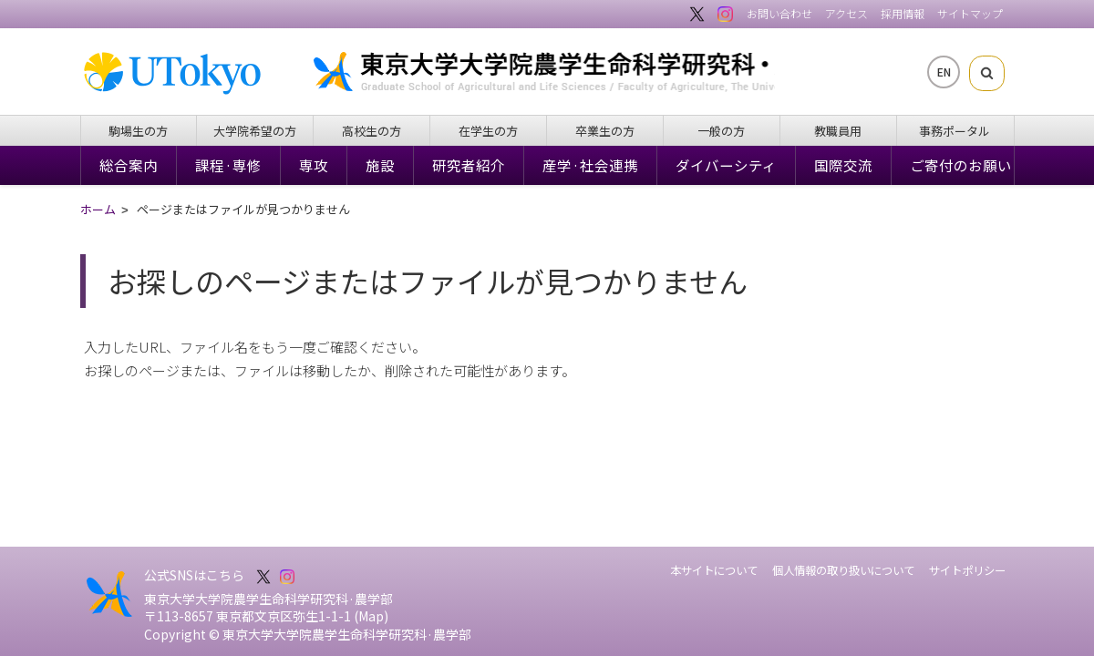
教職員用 (838, 130)
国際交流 (843, 165)
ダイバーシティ (726, 165)
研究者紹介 (468, 165)
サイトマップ (970, 13)
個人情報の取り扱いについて (843, 570)
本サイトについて (714, 570)
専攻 (313, 165)
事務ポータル (954, 130)
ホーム (98, 210)
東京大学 (181, 73)
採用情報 (902, 13)
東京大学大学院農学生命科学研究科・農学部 (587, 71)
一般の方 (721, 130)
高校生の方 (371, 130)
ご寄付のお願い (961, 165)
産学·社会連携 (590, 165)
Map (371, 616)
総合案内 (128, 165)
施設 (380, 165)
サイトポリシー (967, 570)
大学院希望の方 (254, 130)
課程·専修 (228, 165)
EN (944, 71)
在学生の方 (488, 130)
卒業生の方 (605, 130)
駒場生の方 (138, 130)
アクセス (846, 13)
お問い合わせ (779, 13)
